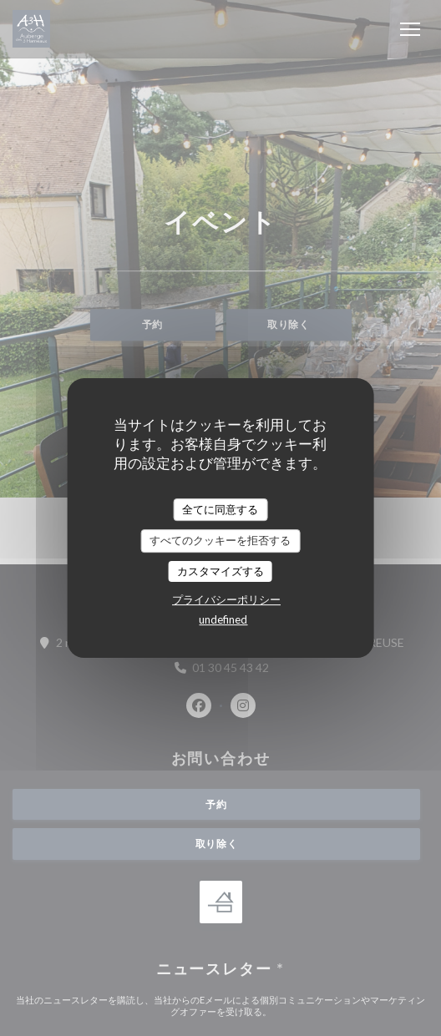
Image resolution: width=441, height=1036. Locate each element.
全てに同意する (220, 509)
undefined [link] (223, 619)
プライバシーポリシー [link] (226, 599)
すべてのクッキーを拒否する (220, 540)
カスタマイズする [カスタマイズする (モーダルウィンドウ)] (220, 571)
